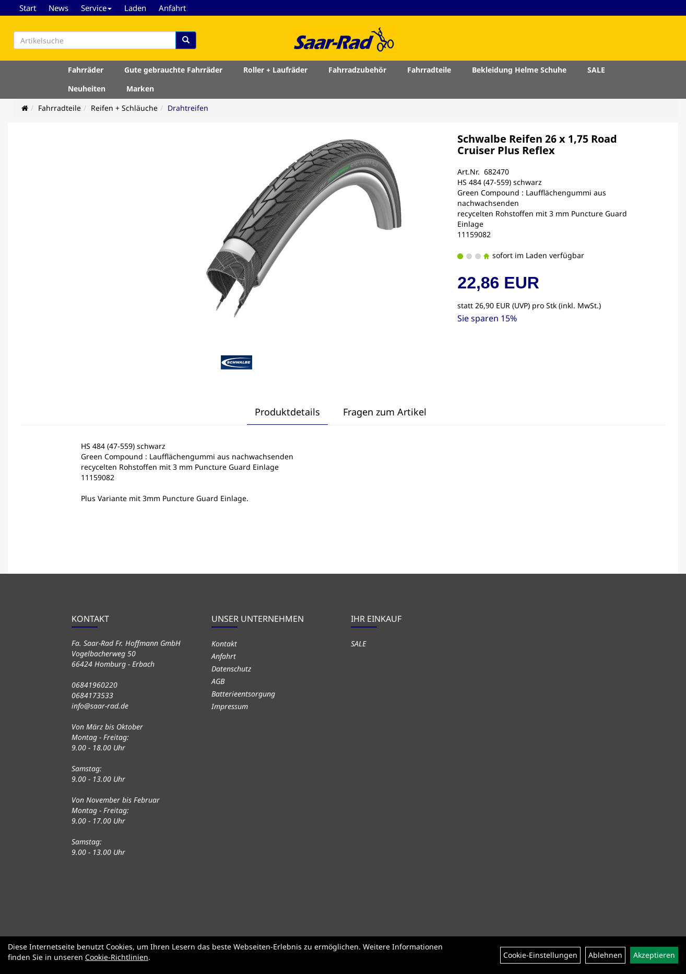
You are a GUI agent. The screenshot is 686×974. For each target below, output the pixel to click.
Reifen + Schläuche (124, 108)
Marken (140, 89)
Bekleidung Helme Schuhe (519, 70)
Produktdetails (287, 411)
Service (96, 8)
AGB (217, 681)
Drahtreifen (188, 108)
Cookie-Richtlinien (116, 957)
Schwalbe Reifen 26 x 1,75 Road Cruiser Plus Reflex (537, 144)
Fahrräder (85, 70)
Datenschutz (231, 669)
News (58, 8)
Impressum (229, 706)
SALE (596, 70)
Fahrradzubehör (357, 70)
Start (27, 8)
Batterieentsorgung (243, 694)
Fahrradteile (429, 70)
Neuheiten (86, 89)
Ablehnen (605, 955)
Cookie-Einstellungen (540, 955)
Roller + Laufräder (275, 70)
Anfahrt (172, 8)
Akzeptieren (654, 955)
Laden (135, 8)
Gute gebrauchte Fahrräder (173, 70)
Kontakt (224, 643)
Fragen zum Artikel (385, 411)
